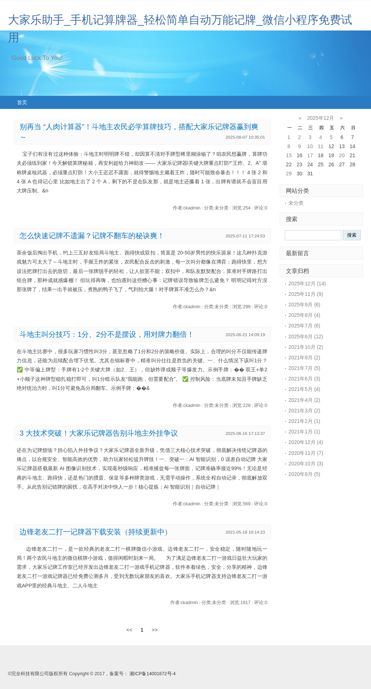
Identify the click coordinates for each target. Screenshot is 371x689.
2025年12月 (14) (307, 283)
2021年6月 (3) (304, 379)
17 (310, 155)
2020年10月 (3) (305, 463)
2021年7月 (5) (304, 368)
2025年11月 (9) (305, 294)
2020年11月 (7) (305, 453)
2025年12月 (321, 118)
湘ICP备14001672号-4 (152, 673)
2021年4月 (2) (304, 400)
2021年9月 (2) (304, 357)
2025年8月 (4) (304, 315)
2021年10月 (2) (305, 347)
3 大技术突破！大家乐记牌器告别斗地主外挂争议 (99, 433)
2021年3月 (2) (304, 410)
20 (342, 155)
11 (321, 146)
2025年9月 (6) (304, 304)
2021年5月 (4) (304, 389)
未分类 (296, 203)
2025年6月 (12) (305, 336)
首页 (22, 102)
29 (289, 173)
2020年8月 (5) (304, 474)
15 (289, 155)
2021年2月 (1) (304, 421)
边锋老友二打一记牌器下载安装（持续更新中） (96, 532)
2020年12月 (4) (305, 442)
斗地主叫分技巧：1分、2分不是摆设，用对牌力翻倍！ (107, 334)
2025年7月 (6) (304, 326)
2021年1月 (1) (304, 432)
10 (310, 146)
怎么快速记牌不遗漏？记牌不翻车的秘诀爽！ (92, 236)
